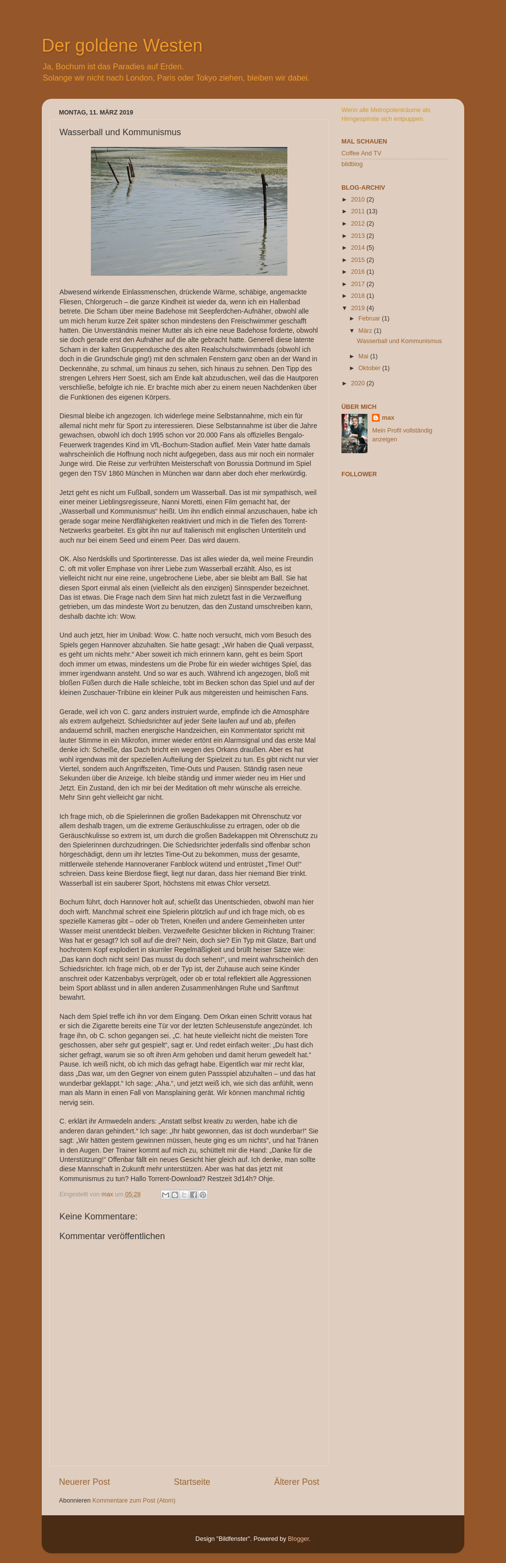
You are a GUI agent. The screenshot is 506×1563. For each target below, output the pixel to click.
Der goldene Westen (122, 45)
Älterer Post (296, 1482)
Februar (370, 318)
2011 (358, 211)
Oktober (370, 368)
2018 (358, 295)
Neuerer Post (84, 1482)
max (388, 417)
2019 (358, 308)
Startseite (192, 1482)
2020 (358, 383)
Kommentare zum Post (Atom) (133, 1500)
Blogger (298, 1538)
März (366, 330)
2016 (358, 271)
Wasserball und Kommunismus (399, 341)
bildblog (352, 164)
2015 (358, 260)
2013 (358, 235)
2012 (358, 223)
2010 (358, 199)
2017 (358, 284)
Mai (364, 356)
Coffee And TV (361, 153)
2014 (358, 247)
